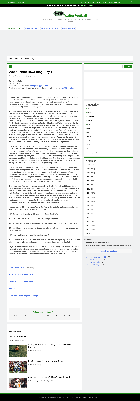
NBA (88, 129)
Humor (89, 121)
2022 (88, 181)
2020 (88, 189)
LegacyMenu (11, 28)
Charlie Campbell (35, 381)
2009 (88, 233)
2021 (88, 185)
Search (127, 67)
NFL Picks (13, 289)
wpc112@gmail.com (68, 88)
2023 (88, 177)
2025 (88, 169)
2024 (88, 173)
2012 (88, 221)
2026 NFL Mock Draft (31, 28)
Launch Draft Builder (109, 251)
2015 (88, 209)
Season (89, 149)
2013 (88, 217)
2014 (88, 213)
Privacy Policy (92, 397)
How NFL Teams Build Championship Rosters (46, 361)
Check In (20, 28)
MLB (88, 125)
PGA (88, 141)
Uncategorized (92, 153)
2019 (88, 193)
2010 (88, 229)
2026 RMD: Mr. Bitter (94, 262)
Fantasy (89, 113)
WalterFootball (75, 16)
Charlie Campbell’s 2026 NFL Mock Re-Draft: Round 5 (49, 377)
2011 (88, 225)
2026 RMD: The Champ (95, 260)
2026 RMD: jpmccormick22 (96, 257)
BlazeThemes (82, 397)
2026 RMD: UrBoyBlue (94, 265)
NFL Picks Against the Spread (50, 28)
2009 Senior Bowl (16, 268)
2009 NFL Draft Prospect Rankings (23, 296)
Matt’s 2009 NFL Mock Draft (21, 275)
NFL (11, 67)
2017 (88, 201)
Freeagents (90, 117)
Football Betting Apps (68, 28)
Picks (89, 145)
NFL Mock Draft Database (20, 337)
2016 (88, 205)
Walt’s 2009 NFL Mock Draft (21, 282)
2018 (88, 197)
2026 (88, 165)
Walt (12, 76)
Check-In (91, 5)
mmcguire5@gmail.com (39, 86)
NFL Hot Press (92, 137)
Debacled (83, 5)
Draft (88, 109)
